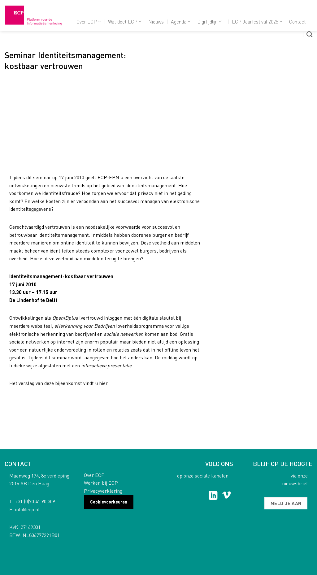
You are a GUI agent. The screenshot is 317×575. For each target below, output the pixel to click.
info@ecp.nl (27, 509)
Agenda (180, 21)
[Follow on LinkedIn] (213, 496)
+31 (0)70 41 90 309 (35, 501)
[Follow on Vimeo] (226, 496)
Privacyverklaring (103, 490)
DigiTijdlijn (209, 21)
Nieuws (156, 21)
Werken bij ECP (101, 482)
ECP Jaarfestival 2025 (257, 21)
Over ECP (88, 21)
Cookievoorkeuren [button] (108, 501)
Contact (297, 21)
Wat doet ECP (124, 21)
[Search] (309, 34)
